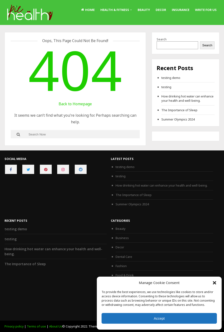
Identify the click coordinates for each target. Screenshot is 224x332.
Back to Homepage (75, 103)
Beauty (144, 10)
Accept (159, 318)
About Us (55, 326)
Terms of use (36, 326)
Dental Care (124, 257)
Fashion (121, 266)
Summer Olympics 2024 (178, 119)
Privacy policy (14, 326)
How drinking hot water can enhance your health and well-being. (187, 98)
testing (166, 87)
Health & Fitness (114, 10)
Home (88, 10)
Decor (161, 10)
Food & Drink (125, 275)
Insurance (180, 10)
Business (122, 238)
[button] (214, 282)
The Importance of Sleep (179, 110)
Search (162, 39)
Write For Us (206, 10)
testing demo (170, 78)
